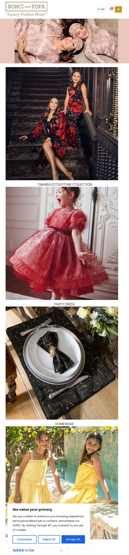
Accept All (73, 539)
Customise (24, 539)
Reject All (49, 539)
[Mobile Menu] (118, 9)
